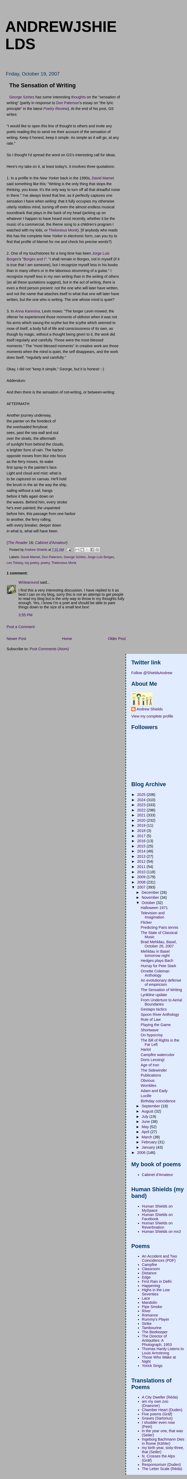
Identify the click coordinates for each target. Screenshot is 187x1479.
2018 (142, 831)
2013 (142, 856)
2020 (142, 820)
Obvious (148, 1080)
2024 (142, 800)
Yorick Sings (152, 1366)
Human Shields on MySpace (157, 1208)
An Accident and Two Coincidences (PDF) (159, 1258)
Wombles (148, 1085)
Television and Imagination (153, 915)
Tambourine (152, 1328)
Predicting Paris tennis (159, 927)
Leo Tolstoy (15, 563)
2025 (142, 794)
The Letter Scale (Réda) (162, 1469)
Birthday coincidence (158, 1101)
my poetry (32, 563)
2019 (142, 825)
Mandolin (149, 1302)
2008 (142, 882)
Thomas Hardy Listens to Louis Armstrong (163, 1351)
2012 (142, 861)
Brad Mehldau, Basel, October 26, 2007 (159, 944)
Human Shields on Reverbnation (157, 1225)
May (146, 1127)
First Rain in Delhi (157, 1281)
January (149, 1147)
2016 (142, 841)
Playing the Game (156, 1025)
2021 (142, 815)
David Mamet (103, 178)
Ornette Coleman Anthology (155, 973)
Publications (151, 1075)
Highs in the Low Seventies (156, 1292)
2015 (142, 846)
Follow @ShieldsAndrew (151, 673)
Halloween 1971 (154, 908)
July (145, 1116)
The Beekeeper (155, 1332)
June (146, 1121)
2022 (142, 810)
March (147, 1137)
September (151, 1106)
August (148, 1111)
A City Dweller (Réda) (160, 1397)
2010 (142, 872)
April (146, 1132)
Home (67, 639)
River (146, 1311)
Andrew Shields (150, 709)
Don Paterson (67, 103)
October (149, 903)
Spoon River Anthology (160, 1014)
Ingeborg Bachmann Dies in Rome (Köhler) (163, 1441)
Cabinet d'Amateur (157, 1175)
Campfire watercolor (158, 1055)
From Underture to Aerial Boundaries (161, 1002)
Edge (146, 1277)
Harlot (146, 1049)
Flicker (146, 922)
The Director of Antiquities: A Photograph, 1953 (157, 1340)
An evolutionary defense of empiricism (161, 982)
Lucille (146, 1096)
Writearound (28, 582)
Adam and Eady (154, 1091)
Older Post (117, 639)
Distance (149, 1273)
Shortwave (150, 1030)
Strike (147, 1323)
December (151, 892)
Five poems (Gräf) (157, 1414)
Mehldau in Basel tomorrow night (155, 953)
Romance (150, 1315)
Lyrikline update (154, 995)
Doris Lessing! (153, 1060)
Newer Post (16, 639)
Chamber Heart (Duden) (162, 1410)
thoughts (78, 97)
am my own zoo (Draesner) (155, 1403)
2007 (142, 887)
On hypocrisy (152, 1035)
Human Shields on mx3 (161, 1231)
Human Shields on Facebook (157, 1217)
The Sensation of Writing (161, 990)
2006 (142, 1152)
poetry (45, 563)
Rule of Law (151, 1019)
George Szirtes (21, 97)
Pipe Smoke (152, 1307)
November (151, 897)
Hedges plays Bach (157, 960)
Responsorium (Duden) (161, 1464)
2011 (142, 867)
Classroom (151, 1269)
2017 (142, 836)
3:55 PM (25, 615)
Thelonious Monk (63, 230)
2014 (142, 851)
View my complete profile (152, 716)
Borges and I (34, 259)
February (150, 1142)
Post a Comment (21, 627)
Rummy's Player (155, 1319)
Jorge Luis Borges (101, 557)
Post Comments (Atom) (49, 649)
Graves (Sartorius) (157, 1418)
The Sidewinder (154, 1070)
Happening (151, 1286)
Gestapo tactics (154, 1009)
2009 (142, 877)
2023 (142, 805)
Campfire (149, 1265)
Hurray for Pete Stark (158, 966)
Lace (146, 1298)
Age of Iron (150, 1065)
